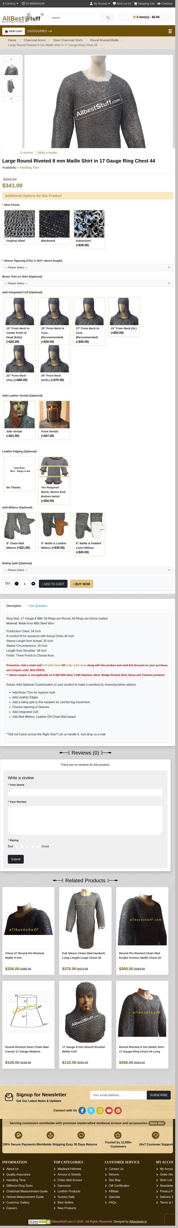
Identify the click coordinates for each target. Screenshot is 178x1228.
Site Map (115, 1180)
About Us (12, 1169)
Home (12, 40)
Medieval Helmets (69, 1169)
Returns (114, 1174)
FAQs (112, 1202)
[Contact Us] (32, 3)
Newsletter (167, 1185)
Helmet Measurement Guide (25, 1197)
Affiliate (114, 1191)
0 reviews (26, 152)
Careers (11, 1208)
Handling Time (15, 1180)
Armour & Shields (69, 1174)
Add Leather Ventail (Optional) (22, 395)
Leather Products (69, 1191)
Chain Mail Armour (70, 1180)
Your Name (17, 784)
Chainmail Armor (35, 40)
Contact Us (116, 1169)
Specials (114, 1197)
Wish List (166, 1180)
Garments (64, 1185)
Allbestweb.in (138, 1221)
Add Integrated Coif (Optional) (22, 292)
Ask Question (37, 605)
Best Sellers (65, 1202)
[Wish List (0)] (122, 3)
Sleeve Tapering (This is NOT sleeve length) (33, 260)
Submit (16, 859)
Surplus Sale (66, 1197)
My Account (168, 1169)
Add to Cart (53, 584)
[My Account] (99, 3)
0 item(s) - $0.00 (146, 17)
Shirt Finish (12, 204)
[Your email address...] (118, 1095)
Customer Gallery (18, 1202)
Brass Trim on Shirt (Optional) (22, 276)
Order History (169, 1174)
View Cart (13, 31)
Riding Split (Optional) (17, 563)
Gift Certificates (119, 1185)
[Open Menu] (170, 31)
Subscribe (159, 1095)
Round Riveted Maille (104, 40)
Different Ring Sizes (19, 1185)
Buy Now (81, 584)
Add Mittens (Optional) (17, 507)
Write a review (46, 152)
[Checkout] (164, 3)
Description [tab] (13, 605)
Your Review (18, 801)
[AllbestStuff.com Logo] (23, 17)
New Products (67, 1208)
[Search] (108, 17)
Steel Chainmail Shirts (68, 40)
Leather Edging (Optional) (19, 451)
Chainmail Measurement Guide (27, 1191)
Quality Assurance (18, 1174)
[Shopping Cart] (144, 3)
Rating (14, 840)
